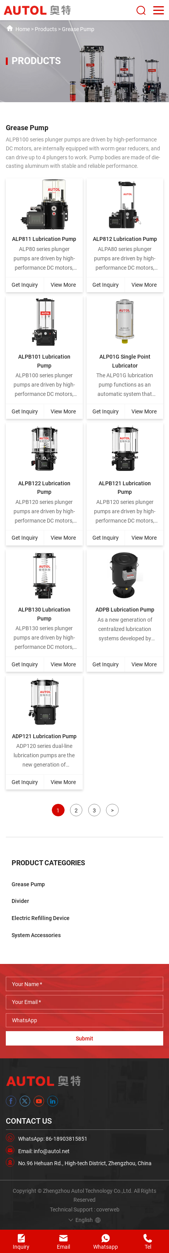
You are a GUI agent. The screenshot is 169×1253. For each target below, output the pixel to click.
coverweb (107, 1209)
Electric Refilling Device (41, 918)
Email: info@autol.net (44, 1151)
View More (63, 285)
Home (22, 29)
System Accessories (36, 935)
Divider (20, 901)
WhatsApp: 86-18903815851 (52, 1139)
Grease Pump (78, 29)
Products (46, 29)
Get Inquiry (25, 285)
